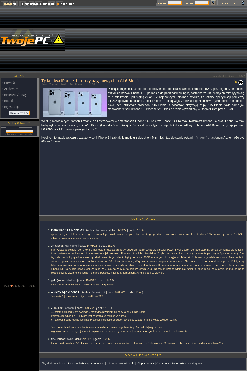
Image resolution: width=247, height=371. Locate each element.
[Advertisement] (183, 39)
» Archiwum (10, 88)
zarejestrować (108, 363)
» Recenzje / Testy (14, 94)
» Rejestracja (11, 106)
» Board (7, 100)
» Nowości (9, 82)
